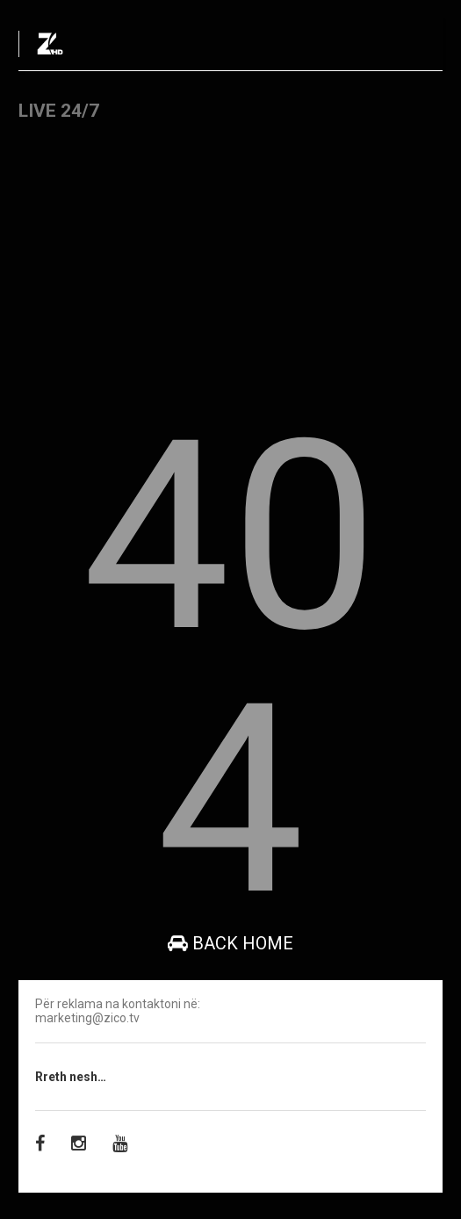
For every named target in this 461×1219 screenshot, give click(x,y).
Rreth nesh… (70, 1077)
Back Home (230, 943)
